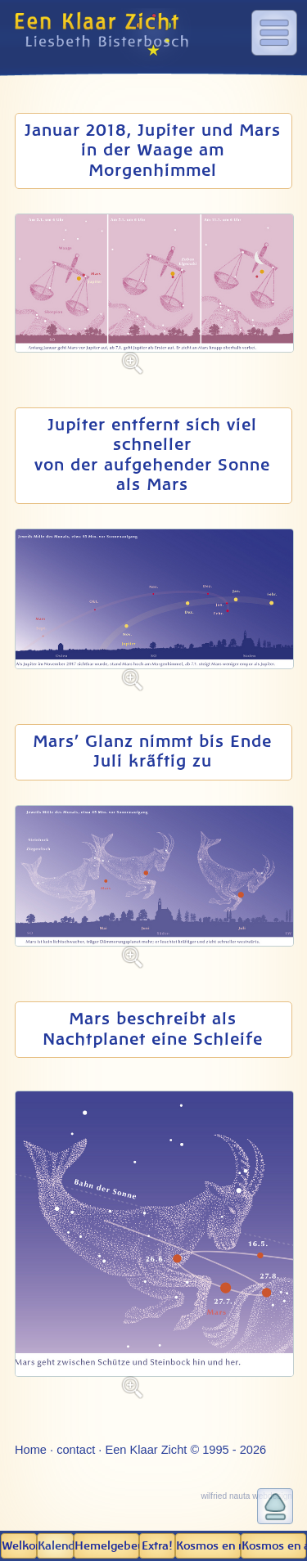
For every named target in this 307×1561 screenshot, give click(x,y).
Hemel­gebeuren (106, 1546)
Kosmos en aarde (274, 1546)
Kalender (55, 1546)
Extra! (157, 1546)
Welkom (19, 1546)
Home (31, 1449)
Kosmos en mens (208, 1546)
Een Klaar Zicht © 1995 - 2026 (185, 1449)
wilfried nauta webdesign (246, 1495)
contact (75, 1449)
